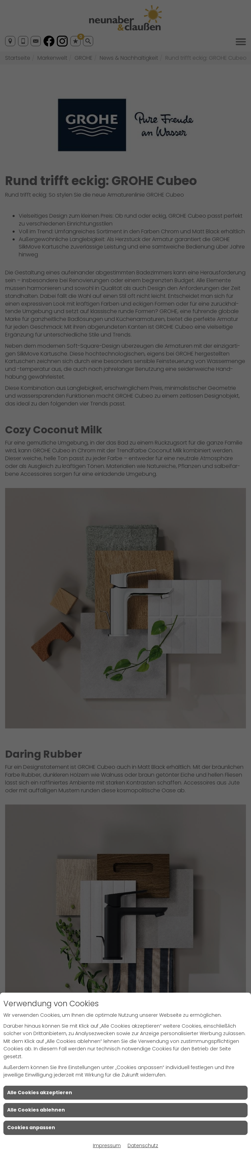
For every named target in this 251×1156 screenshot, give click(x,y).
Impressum (107, 1145)
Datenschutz (143, 1145)
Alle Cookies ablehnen (36, 1109)
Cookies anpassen (31, 1127)
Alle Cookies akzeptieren (39, 1092)
